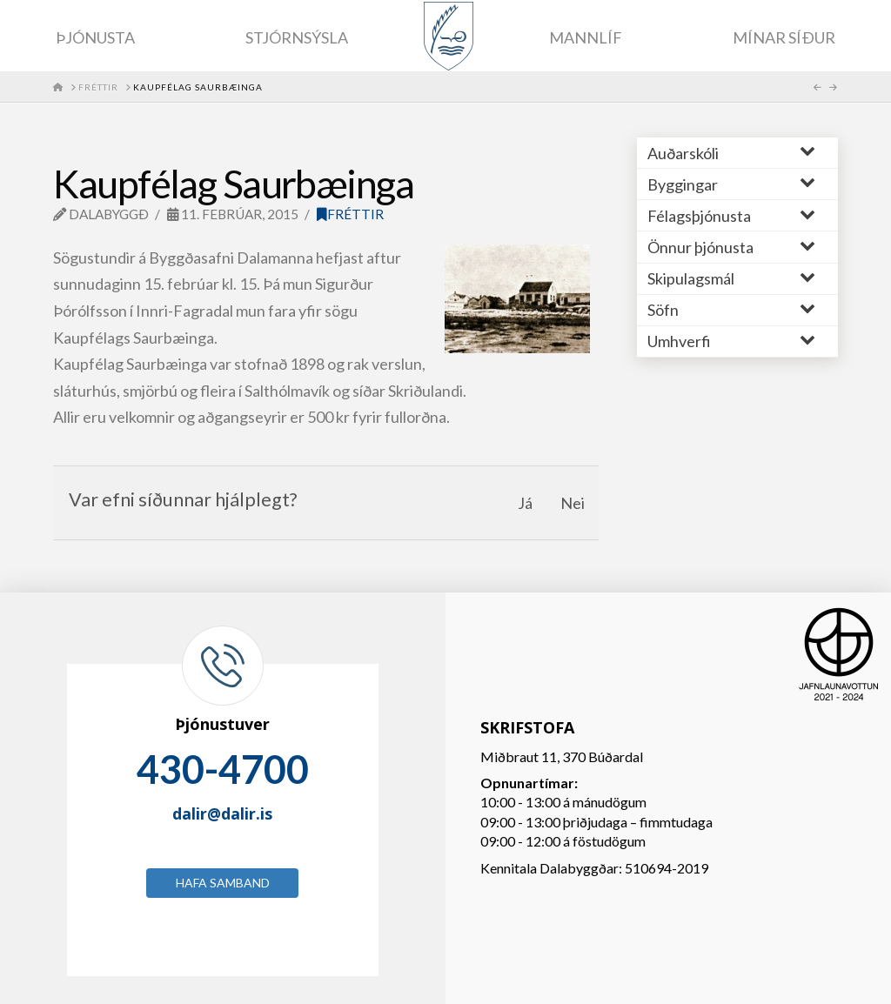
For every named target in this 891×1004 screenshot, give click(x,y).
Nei (572, 502)
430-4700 (223, 769)
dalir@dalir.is (222, 813)
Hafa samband (223, 882)
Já (525, 502)
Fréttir (350, 214)
